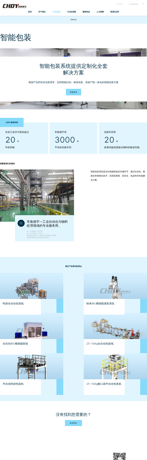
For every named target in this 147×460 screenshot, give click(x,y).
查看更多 (73, 92)
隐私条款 (94, 456)
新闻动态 (86, 12)
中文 (120, 4)
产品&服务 (56, 12)
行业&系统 (71, 12)
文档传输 (68, 456)
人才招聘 (100, 12)
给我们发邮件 (105, 456)
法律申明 (85, 456)
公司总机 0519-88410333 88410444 (129, 456)
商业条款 (76, 456)
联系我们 (73, 398)
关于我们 (42, 12)
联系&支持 (133, 4)
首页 (30, 12)
